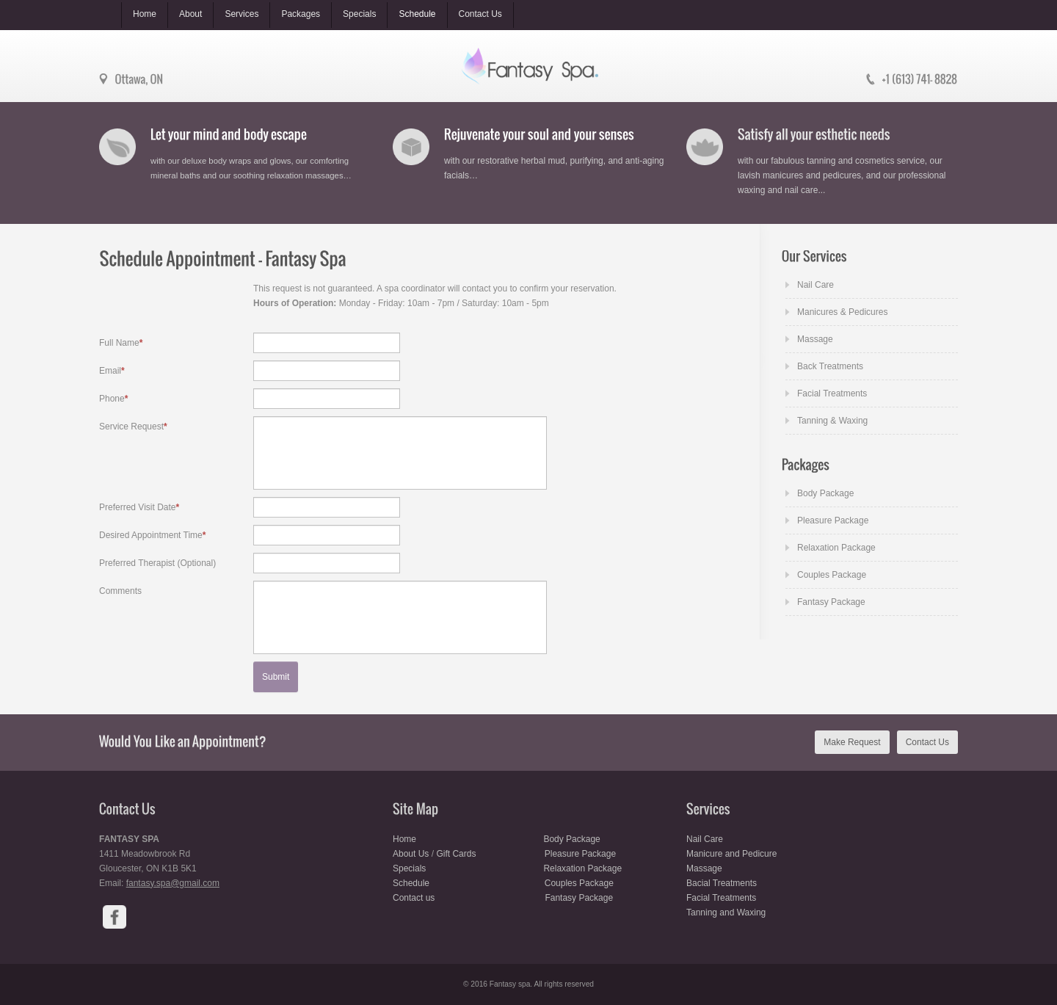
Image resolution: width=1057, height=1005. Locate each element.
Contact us (415, 898)
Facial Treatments (832, 393)
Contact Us (927, 742)
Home (404, 839)
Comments (120, 591)
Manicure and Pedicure (731, 854)
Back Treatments (830, 366)
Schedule (411, 883)
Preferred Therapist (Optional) (157, 563)
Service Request (133, 426)
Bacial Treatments (721, 883)
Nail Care (815, 285)
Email (112, 370)
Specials (411, 868)
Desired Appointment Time (152, 535)
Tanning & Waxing (832, 421)
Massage (815, 339)
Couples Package (831, 575)
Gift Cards (456, 854)
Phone (113, 398)
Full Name (120, 342)
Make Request (852, 742)
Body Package (825, 493)
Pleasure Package (832, 520)
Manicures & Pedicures (842, 312)
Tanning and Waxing (726, 912)
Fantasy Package (831, 602)
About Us (411, 854)
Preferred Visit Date (139, 507)
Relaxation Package (836, 548)
